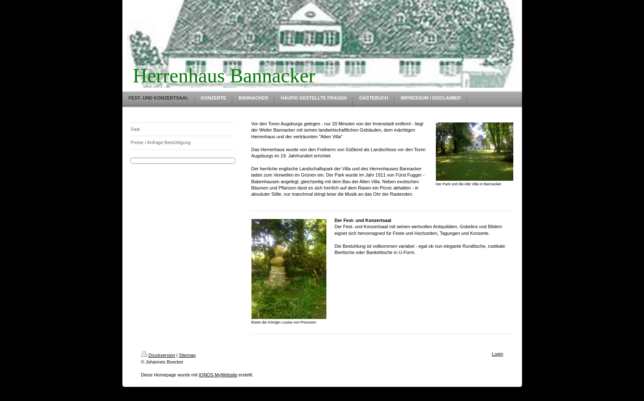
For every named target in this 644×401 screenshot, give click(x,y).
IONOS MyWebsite (218, 374)
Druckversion (158, 355)
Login (497, 353)
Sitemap (187, 355)
